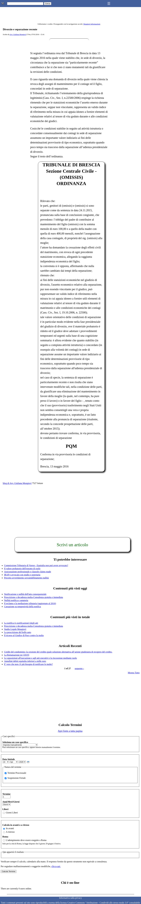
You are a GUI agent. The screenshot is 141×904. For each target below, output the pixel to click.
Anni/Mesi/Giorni (10, 802)
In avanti (10, 828)
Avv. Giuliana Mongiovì (18, 34)
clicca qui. (56, 866)
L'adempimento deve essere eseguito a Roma (26, 840)
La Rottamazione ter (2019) (16, 655)
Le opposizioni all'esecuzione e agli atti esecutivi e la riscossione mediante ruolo (40, 658)
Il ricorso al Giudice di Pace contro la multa (24, 635)
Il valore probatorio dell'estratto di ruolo (22, 568)
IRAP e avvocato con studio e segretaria (22, 575)
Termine (6, 794)
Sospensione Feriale (16, 778)
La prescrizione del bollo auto (17, 632)
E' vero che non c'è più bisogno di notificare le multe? (28, 664)
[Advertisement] (69, 505)
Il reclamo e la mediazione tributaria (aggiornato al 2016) (30, 603)
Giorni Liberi (12, 812)
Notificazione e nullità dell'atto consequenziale (25, 594)
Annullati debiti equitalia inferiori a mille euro (25, 661)
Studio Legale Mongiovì (15, 629)
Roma (5, 836)
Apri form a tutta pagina (70, 731)
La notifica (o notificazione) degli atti (21, 623)
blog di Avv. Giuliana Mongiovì (17, 483)
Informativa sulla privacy (70, 898)
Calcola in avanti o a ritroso (15, 825)
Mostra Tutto (134, 672)
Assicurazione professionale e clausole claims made (27, 571)
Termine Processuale (16, 773)
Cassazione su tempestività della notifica (22, 606)
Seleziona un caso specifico (15, 742)
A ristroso (10, 832)
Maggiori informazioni (91, 24)
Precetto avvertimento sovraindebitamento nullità (26, 578)
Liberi (5, 809)
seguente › (79, 668)
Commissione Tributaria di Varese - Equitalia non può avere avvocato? (36, 565)
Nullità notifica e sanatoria (16, 600)
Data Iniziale (8, 759)
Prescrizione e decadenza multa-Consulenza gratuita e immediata (33, 597)
